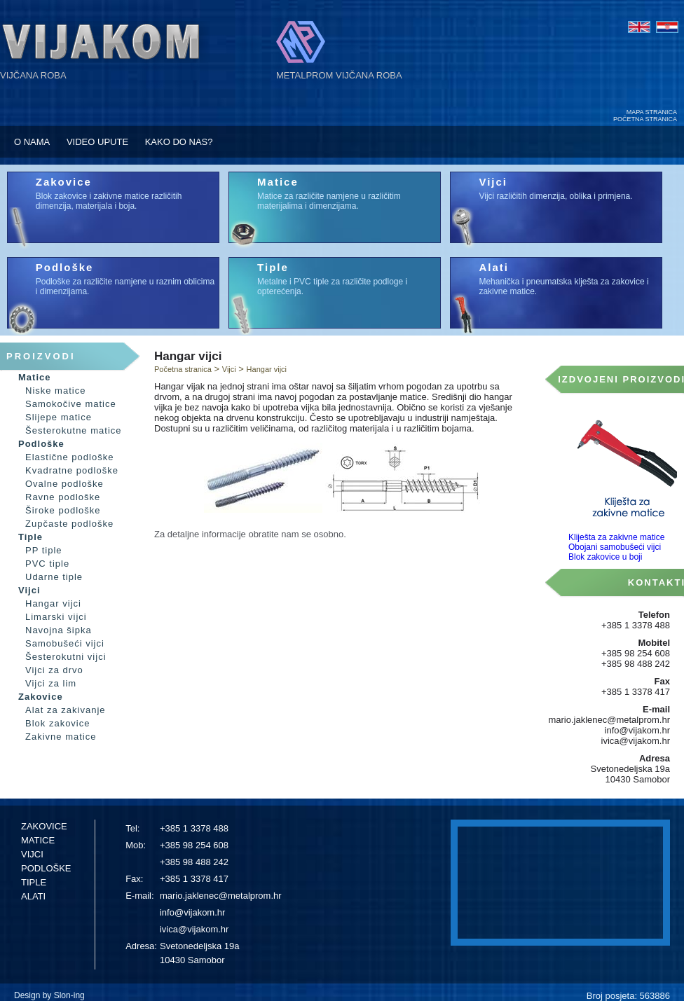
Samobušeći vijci (64, 643)
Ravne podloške (62, 497)
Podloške (65, 267)
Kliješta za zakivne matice (616, 537)
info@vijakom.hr (192, 912)
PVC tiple (47, 563)
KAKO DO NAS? (179, 142)
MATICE (38, 840)
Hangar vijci (53, 603)
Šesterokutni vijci (66, 656)
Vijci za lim (50, 683)
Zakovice (64, 182)
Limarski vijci (56, 617)
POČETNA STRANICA (645, 119)
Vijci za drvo (54, 670)
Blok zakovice (57, 723)
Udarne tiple (54, 577)
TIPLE (33, 882)
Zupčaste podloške (69, 523)
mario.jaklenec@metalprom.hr (221, 895)
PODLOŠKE (46, 868)
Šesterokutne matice (73, 430)
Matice (278, 182)
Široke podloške (63, 510)
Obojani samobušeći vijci (614, 547)
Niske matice (55, 390)
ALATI (33, 896)
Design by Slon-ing (49, 995)
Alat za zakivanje (65, 710)
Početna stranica (183, 369)
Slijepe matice (58, 417)
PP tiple (43, 550)
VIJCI (32, 854)
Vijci (493, 182)
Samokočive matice (70, 404)
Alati (494, 267)
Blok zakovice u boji (605, 557)
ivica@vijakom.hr (194, 929)
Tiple (273, 267)
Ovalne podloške (64, 483)
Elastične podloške (69, 457)
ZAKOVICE (44, 826)
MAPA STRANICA (652, 112)
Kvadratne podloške (71, 470)
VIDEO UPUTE (97, 142)
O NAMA (32, 142)
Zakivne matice (60, 736)
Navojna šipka (58, 630)
